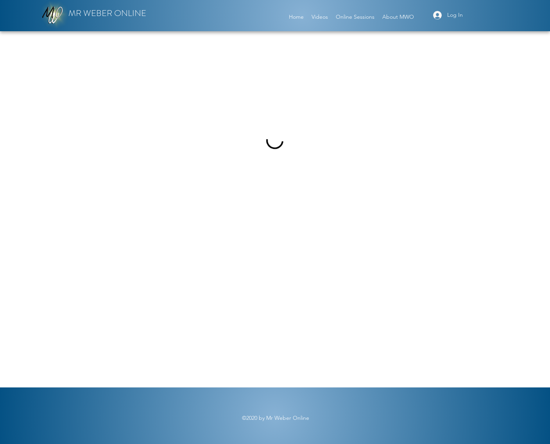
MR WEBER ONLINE (107, 13)
